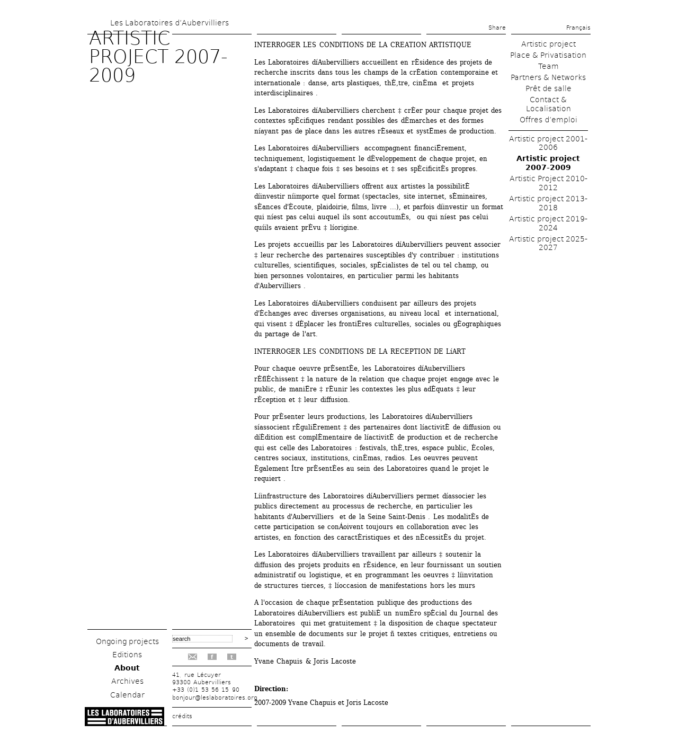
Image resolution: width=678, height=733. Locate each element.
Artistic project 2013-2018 (548, 203)
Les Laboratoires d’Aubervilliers (169, 23)
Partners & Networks (548, 77)
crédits (182, 716)
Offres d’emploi (548, 119)
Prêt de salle (548, 88)
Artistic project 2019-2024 (548, 223)
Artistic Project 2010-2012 (548, 183)
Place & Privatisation (548, 55)
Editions (127, 654)
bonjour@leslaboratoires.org (214, 697)
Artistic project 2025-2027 (548, 243)
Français (578, 27)
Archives (127, 681)
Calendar (127, 695)
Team (548, 66)
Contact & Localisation (548, 104)
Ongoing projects (127, 641)
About (127, 668)
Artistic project (548, 44)
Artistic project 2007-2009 (548, 163)
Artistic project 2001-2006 (548, 143)
